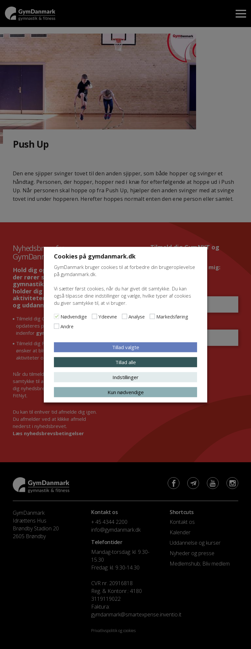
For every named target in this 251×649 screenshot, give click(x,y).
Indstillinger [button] (125, 377)
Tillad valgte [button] (125, 347)
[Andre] (56, 326)
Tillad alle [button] (125, 362)
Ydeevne (107, 316)
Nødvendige (73, 316)
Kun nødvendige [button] (126, 392)
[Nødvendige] (56, 316)
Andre (67, 326)
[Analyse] (124, 316)
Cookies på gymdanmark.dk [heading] (95, 256)
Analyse (136, 316)
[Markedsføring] (152, 316)
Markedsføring (172, 316)
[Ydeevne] (94, 316)
